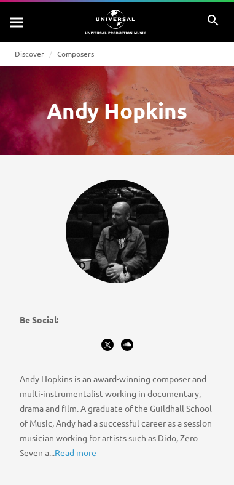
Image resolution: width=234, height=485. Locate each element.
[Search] (17, 22)
